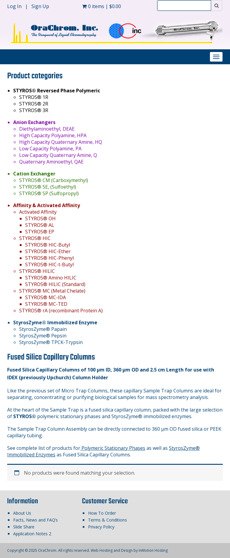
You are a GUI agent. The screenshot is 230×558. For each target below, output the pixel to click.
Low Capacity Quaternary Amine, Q (58, 155)
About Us (22, 513)
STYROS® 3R (33, 110)
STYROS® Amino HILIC (50, 277)
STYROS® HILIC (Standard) (55, 284)
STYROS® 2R (33, 103)
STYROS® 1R (33, 97)
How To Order (102, 513)
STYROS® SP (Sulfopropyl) (49, 193)
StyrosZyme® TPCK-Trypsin (51, 342)
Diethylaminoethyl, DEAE (47, 129)
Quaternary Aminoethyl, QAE (51, 161)
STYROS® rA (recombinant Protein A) (61, 310)
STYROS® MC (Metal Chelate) (52, 291)
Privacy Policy (101, 527)
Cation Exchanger (34, 173)
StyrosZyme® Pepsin (42, 335)
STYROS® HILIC (37, 271)
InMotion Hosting (153, 550)
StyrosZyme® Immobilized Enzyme (55, 322)
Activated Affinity (38, 212)
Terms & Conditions (107, 520)
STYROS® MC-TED (46, 304)
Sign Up (40, 6)
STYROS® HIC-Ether (48, 251)
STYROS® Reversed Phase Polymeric (56, 90)
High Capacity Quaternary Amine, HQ (60, 142)
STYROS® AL (39, 225)
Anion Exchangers (34, 122)
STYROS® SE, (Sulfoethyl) (47, 187)
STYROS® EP (39, 231)
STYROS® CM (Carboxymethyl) (53, 180)
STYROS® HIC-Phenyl (49, 258)
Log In (15, 6)
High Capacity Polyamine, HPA (53, 135)
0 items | (101, 6)
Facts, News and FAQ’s (35, 520)
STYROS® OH (40, 218)
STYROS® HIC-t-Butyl (49, 264)
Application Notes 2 (32, 533)
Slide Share (23, 527)
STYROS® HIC (35, 238)
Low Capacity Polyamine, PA (50, 148)
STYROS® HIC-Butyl (47, 244)
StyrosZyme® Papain (43, 329)
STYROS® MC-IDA (45, 297)
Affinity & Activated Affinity (46, 205)
